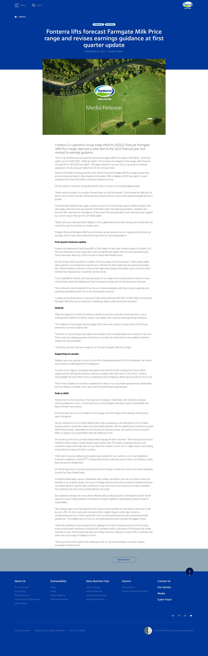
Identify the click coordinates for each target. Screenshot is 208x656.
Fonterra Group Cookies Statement (49, 631)
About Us (20, 581)
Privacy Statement (22, 631)
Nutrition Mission (93, 587)
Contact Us (164, 581)
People (53, 591)
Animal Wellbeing (57, 595)
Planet (53, 587)
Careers (126, 581)
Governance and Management (27, 599)
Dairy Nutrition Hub (97, 581)
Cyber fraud (164, 599)
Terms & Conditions (77, 631)
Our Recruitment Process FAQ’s (135, 591)
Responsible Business (59, 599)
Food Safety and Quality (96, 595)
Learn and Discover (94, 591)
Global (110, 24)
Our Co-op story (21, 587)
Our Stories (164, 587)
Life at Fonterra (128, 587)
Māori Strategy (21, 603)
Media (161, 593)
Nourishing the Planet (95, 599)
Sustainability (58, 581)
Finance (98, 24)
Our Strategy (20, 591)
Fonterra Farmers (22, 595)
